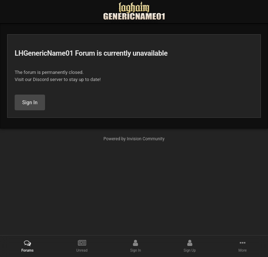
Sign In (30, 102)
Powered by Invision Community (134, 138)
